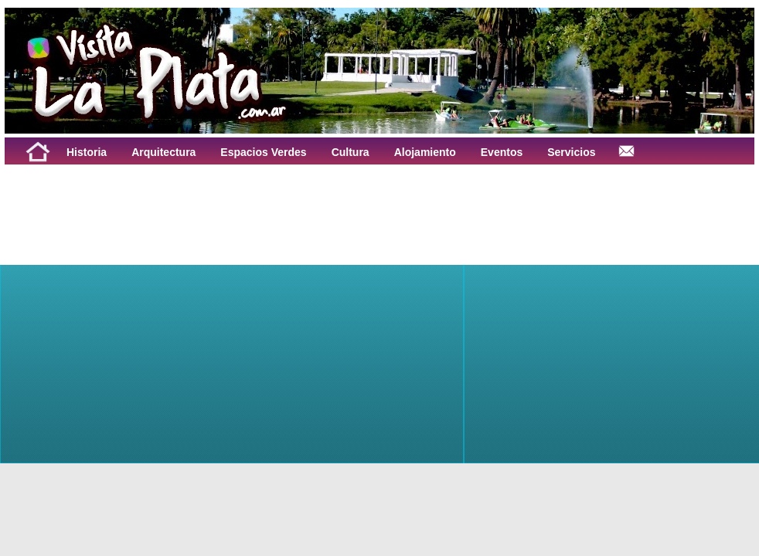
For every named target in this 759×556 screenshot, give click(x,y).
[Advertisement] (196, 199)
